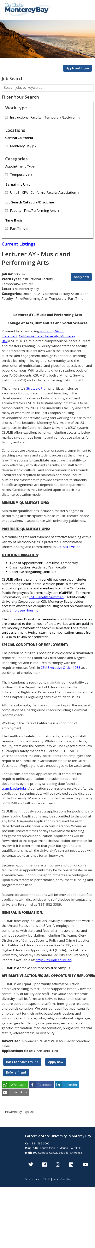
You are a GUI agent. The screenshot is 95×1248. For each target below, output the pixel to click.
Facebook (45, 1084)
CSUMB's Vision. (68, 546)
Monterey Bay (23, 146)
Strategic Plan (36, 388)
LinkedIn (70, 1084)
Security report (33, 1178)
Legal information (62, 1178)
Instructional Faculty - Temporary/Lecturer (45, 117)
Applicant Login (77, 68)
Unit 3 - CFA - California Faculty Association (45, 192)
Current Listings (18, 244)
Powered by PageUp (19, 1112)
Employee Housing (24, 610)
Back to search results (22, 1062)
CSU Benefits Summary (46, 597)
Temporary (21, 174)
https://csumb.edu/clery (54, 960)
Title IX (47, 1178)
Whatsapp (19, 1084)
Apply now (81, 277)
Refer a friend (16, 1072)
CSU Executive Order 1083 (60, 667)
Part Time (20, 228)
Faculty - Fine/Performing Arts (35, 210)
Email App (19, 1092)
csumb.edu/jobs (14, 788)
